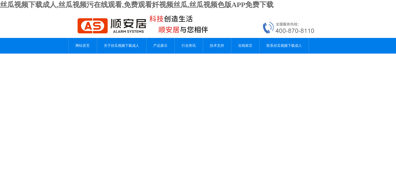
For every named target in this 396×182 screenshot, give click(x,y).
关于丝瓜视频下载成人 (121, 46)
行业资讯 (189, 46)
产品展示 (160, 46)
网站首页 (83, 46)
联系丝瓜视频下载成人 (284, 46)
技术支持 (217, 46)
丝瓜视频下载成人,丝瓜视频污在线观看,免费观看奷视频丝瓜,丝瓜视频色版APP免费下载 (137, 5)
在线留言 (245, 46)
